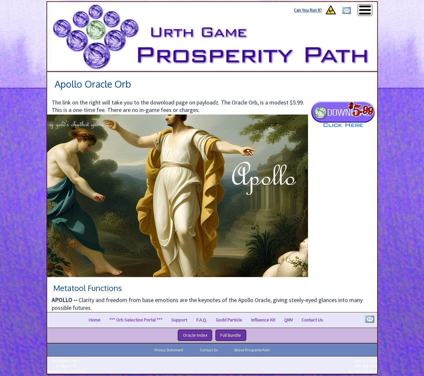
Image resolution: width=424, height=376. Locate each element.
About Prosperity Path (252, 350)
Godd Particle (229, 320)
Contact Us (312, 320)
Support (179, 320)
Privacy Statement (168, 350)
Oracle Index (195, 335)
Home (94, 320)
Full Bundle (230, 335)
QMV (288, 320)
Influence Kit (263, 320)
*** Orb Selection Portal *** (135, 320)
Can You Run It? (308, 10)
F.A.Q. (201, 320)
